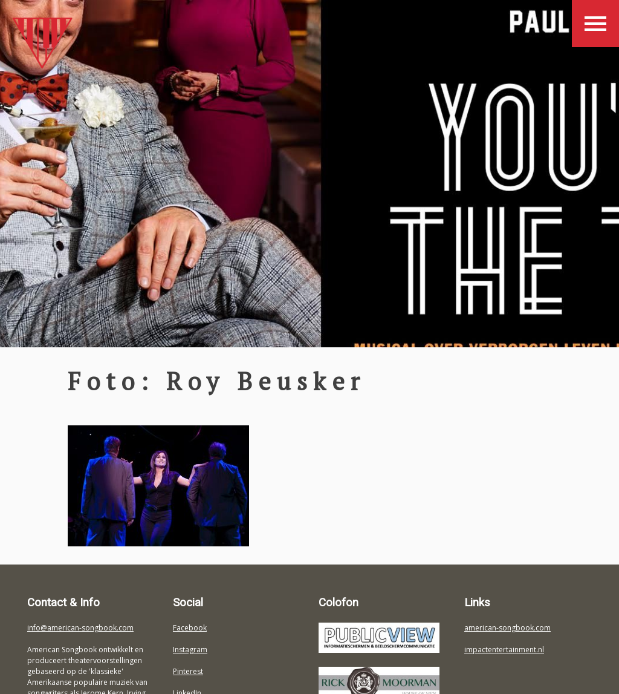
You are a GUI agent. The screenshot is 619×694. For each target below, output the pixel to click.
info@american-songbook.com (80, 628)
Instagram (190, 649)
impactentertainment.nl (504, 649)
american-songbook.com (507, 628)
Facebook (190, 628)
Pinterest (188, 671)
